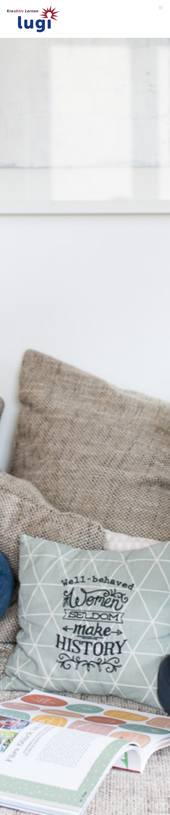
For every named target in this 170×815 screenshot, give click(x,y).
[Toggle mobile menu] (161, 7)
